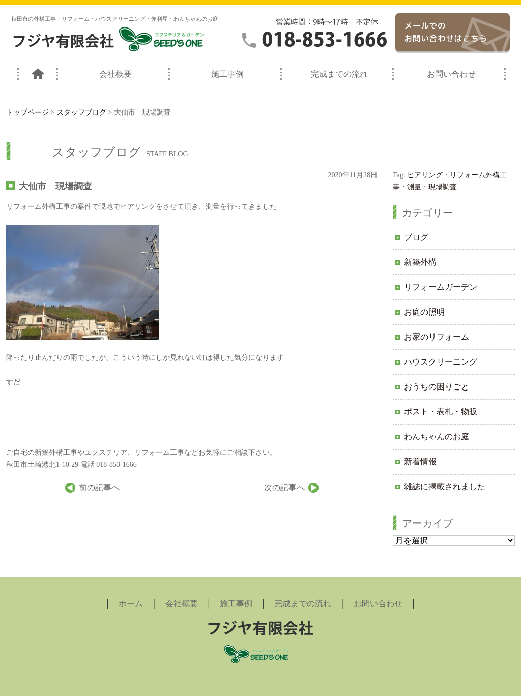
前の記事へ (99, 487)
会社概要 (115, 74)
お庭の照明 (424, 312)
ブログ (416, 237)
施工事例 (227, 74)
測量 (414, 187)
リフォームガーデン (440, 287)
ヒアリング (425, 175)
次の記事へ (284, 487)
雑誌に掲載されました (444, 486)
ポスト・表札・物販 (440, 411)
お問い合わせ (451, 74)
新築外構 (420, 262)
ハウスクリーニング (440, 361)
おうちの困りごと (436, 386)
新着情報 (420, 461)
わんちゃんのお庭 (436, 436)
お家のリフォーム (436, 336)
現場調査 (442, 187)
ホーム (131, 603)
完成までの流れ (339, 74)
